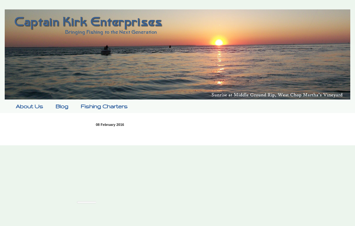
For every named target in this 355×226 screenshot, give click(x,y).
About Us (29, 106)
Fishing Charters (104, 106)
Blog (62, 106)
